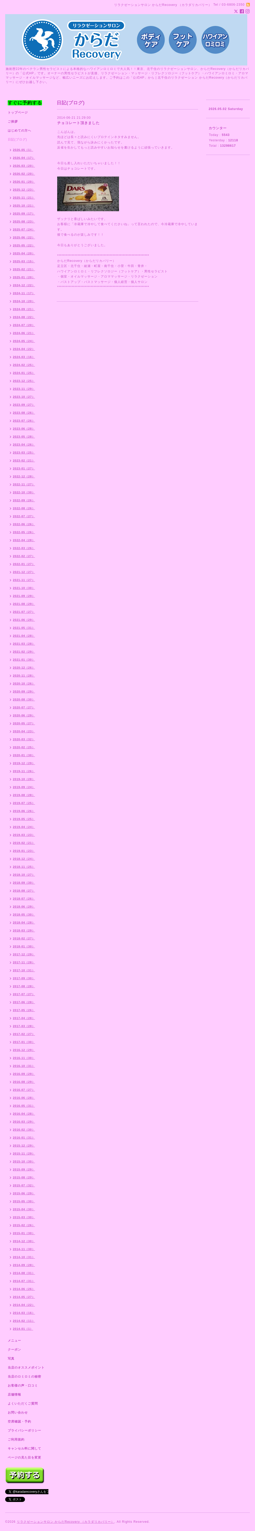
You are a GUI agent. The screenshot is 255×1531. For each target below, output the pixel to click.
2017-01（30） (24, 1042)
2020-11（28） (24, 675)
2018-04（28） (24, 922)
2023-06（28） (24, 428)
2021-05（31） (24, 627)
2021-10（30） (24, 587)
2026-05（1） (23, 149)
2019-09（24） (24, 787)
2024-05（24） (24, 341)
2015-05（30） (24, 1201)
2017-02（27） (24, 1034)
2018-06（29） (24, 906)
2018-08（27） (24, 890)
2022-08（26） (24, 508)
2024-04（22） (24, 349)
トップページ (18, 112)
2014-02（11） (24, 1320)
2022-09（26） (24, 500)
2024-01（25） (24, 372)
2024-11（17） (24, 293)
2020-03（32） (24, 739)
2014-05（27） (24, 1296)
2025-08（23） (24, 221)
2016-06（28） (24, 1097)
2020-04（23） (24, 731)
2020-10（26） (24, 683)
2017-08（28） (24, 986)
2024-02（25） (24, 364)
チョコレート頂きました (78, 123)
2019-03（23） (24, 834)
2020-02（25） (24, 747)
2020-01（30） (24, 755)
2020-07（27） (24, 707)
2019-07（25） (24, 803)
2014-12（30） (24, 1241)
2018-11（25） (24, 866)
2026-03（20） (24, 165)
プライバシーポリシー (24, 1430)
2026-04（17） (24, 157)
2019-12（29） (24, 763)
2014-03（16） (24, 1312)
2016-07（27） (24, 1089)
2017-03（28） (24, 1026)
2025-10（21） (24, 205)
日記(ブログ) (17, 139)
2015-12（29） (24, 1145)
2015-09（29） (24, 1169)
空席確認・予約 (19, 1421)
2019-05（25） (24, 818)
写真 (11, 1358)
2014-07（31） (24, 1281)
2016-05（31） (24, 1105)
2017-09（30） (24, 978)
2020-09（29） (24, 691)
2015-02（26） (24, 1225)
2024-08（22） (24, 317)
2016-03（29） (24, 1121)
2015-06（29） (24, 1193)
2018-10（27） (24, 874)
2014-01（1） (23, 1328)
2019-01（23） (24, 850)
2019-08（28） (24, 795)
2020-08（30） (24, 699)
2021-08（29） (24, 603)
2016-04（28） (24, 1113)
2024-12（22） (24, 285)
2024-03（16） (24, 356)
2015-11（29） (24, 1153)
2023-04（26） (24, 444)
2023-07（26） (24, 420)
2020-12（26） (24, 667)
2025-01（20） (24, 277)
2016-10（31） (24, 1065)
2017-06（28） (24, 1002)
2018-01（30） (24, 946)
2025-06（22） (24, 237)
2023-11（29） (24, 388)
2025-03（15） (24, 261)
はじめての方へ (19, 130)
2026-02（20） (24, 173)
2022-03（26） (24, 548)
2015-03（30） (24, 1217)
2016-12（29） (24, 1050)
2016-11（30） (24, 1057)
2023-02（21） (24, 460)
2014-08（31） (24, 1273)
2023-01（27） (24, 468)
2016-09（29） (24, 1073)
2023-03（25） (24, 452)
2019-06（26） (24, 811)
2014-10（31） (24, 1257)
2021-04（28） (24, 635)
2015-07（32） (24, 1185)
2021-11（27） (24, 580)
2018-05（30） (24, 914)
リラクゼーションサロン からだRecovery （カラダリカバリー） (65, 1522)
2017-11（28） (24, 962)
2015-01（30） (24, 1233)
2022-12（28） (24, 476)
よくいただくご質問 (23, 1403)
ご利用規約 (16, 1439)
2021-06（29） (24, 619)
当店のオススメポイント (26, 1367)
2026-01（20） (24, 181)
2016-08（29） (24, 1081)
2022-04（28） (24, 540)
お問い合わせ (18, 1412)
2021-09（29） (24, 595)
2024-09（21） (24, 309)
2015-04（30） (24, 1209)
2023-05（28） (24, 436)
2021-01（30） (24, 659)
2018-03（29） (24, 930)
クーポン (14, 1349)
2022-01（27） (24, 564)
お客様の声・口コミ (23, 1385)
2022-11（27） (24, 484)
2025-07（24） (24, 229)
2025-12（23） (24, 189)
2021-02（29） (24, 651)
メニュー (14, 1340)
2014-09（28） (24, 1265)
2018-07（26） (24, 898)
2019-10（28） (24, 779)
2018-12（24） (24, 858)
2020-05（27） (24, 723)
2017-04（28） (24, 1018)
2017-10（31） (24, 970)
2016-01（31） (24, 1137)
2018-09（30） (24, 882)
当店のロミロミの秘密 (24, 1376)
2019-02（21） (24, 842)
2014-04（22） (24, 1304)
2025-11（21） (24, 197)
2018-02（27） (24, 938)
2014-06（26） (24, 1288)
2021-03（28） (24, 643)
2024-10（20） (24, 301)
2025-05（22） (24, 245)
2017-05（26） (24, 1010)
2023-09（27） (24, 404)
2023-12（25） (24, 380)
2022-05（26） (24, 532)
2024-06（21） (24, 333)
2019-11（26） (24, 771)
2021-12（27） (24, 572)
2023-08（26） (24, 412)
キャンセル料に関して (24, 1448)
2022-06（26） (24, 524)
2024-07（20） (24, 325)
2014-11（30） (24, 1249)
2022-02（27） (24, 556)
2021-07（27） (24, 611)
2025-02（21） (24, 269)
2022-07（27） (24, 516)
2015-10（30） (24, 1161)
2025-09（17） (24, 213)
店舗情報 (14, 1394)
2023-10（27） (24, 396)
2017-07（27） (24, 994)
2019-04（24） (24, 826)
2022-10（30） (24, 492)
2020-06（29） (24, 715)
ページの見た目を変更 (24, 1457)
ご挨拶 (13, 121)
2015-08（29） (24, 1177)
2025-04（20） (24, 253)
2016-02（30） (24, 1129)
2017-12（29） (24, 954)
